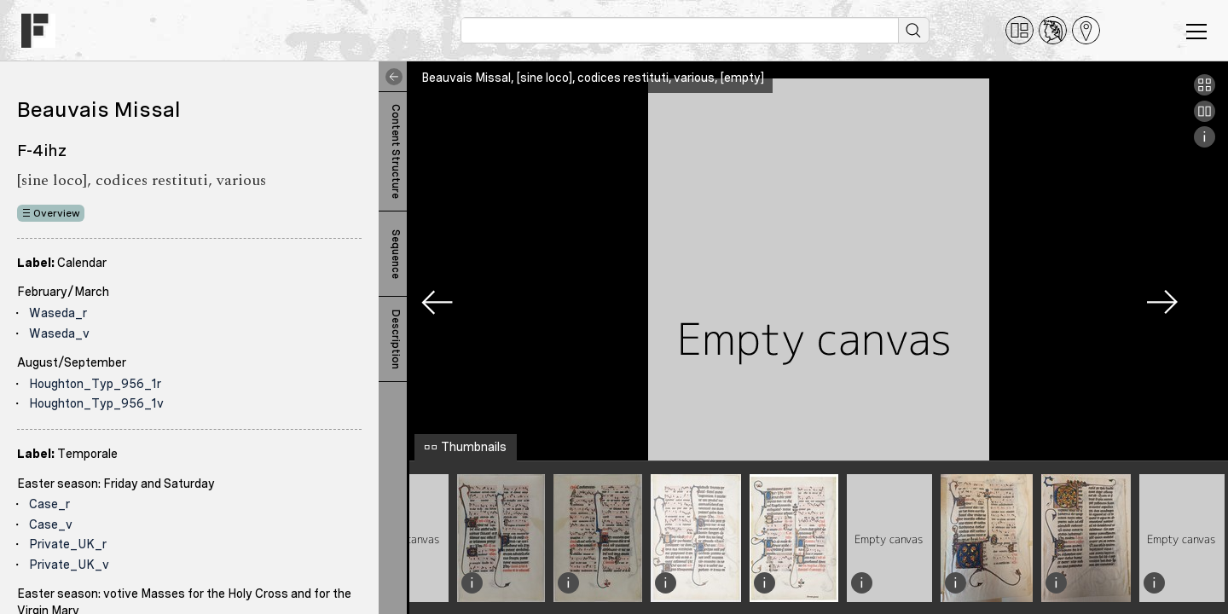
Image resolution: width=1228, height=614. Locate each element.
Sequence (396, 254)
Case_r (49, 504)
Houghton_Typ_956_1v (96, 403)
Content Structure (396, 151)
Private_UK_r (68, 544)
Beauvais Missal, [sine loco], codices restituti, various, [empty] (592, 77)
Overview (56, 213)
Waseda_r (58, 313)
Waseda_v (59, 333)
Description (396, 339)
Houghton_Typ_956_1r (95, 384)
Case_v (50, 524)
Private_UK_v (69, 564)
